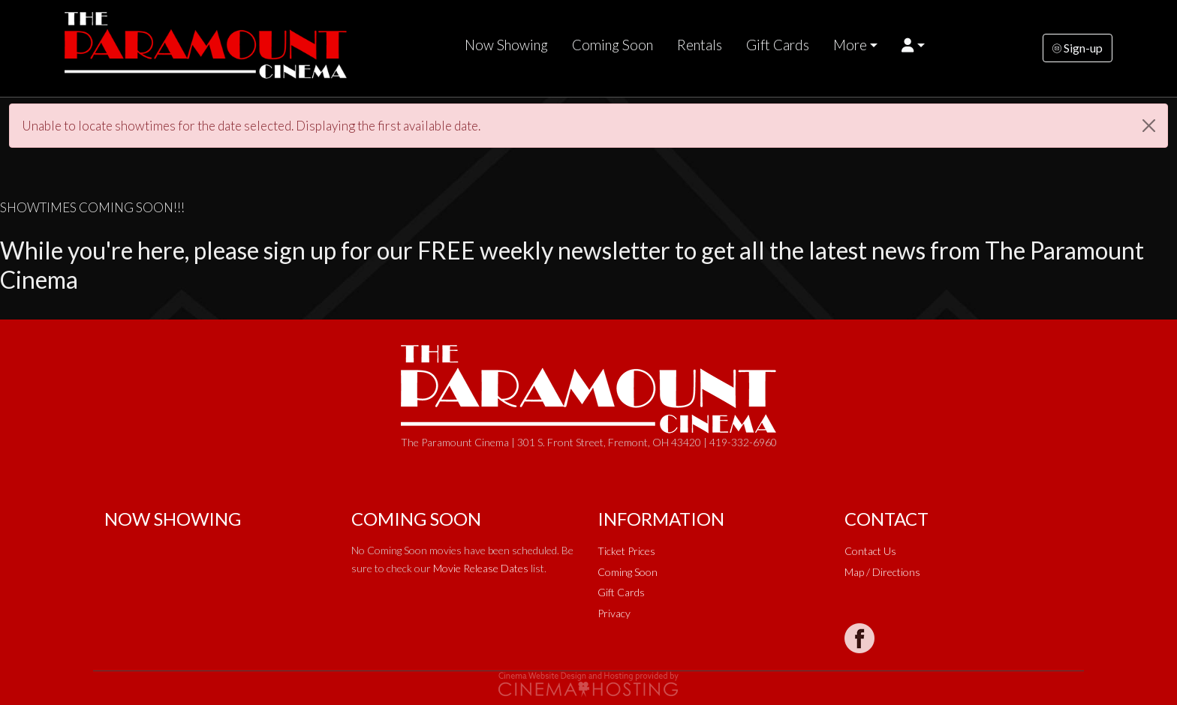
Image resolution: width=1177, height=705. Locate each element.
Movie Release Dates (480, 568)
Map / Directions (882, 572)
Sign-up (1077, 47)
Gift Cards (777, 45)
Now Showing (506, 45)
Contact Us (870, 550)
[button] (913, 45)
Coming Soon (612, 45)
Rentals (699, 45)
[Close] (1148, 125)
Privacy (614, 613)
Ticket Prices (626, 550)
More (850, 45)
